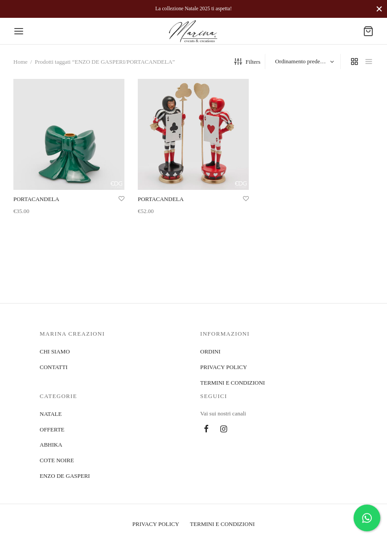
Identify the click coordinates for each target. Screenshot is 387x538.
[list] (369, 61)
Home (20, 61)
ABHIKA (51, 444)
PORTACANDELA (36, 199)
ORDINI (210, 351)
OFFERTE (52, 429)
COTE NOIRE (57, 460)
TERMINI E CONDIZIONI (232, 382)
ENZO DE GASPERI (65, 475)
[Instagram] (224, 430)
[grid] (354, 61)
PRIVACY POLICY (223, 367)
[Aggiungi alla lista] (121, 199)
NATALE (51, 414)
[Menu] (18, 31)
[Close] (379, 8)
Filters (247, 61)
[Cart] (368, 31)
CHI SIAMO (55, 351)
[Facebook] (206, 430)
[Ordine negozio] (304, 61)
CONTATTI (54, 367)
